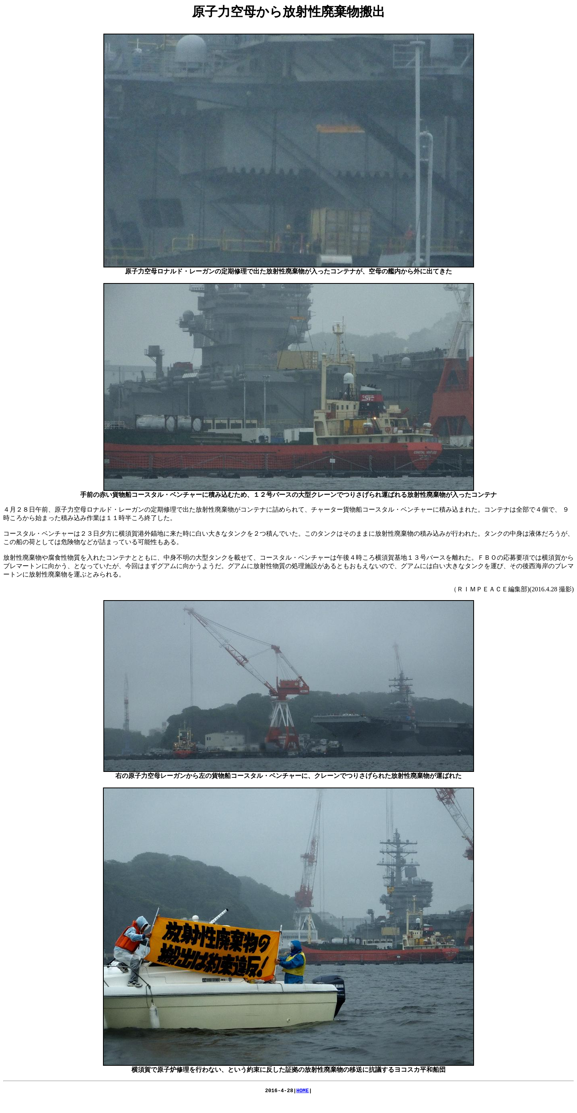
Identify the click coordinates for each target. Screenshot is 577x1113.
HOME (303, 1091)
